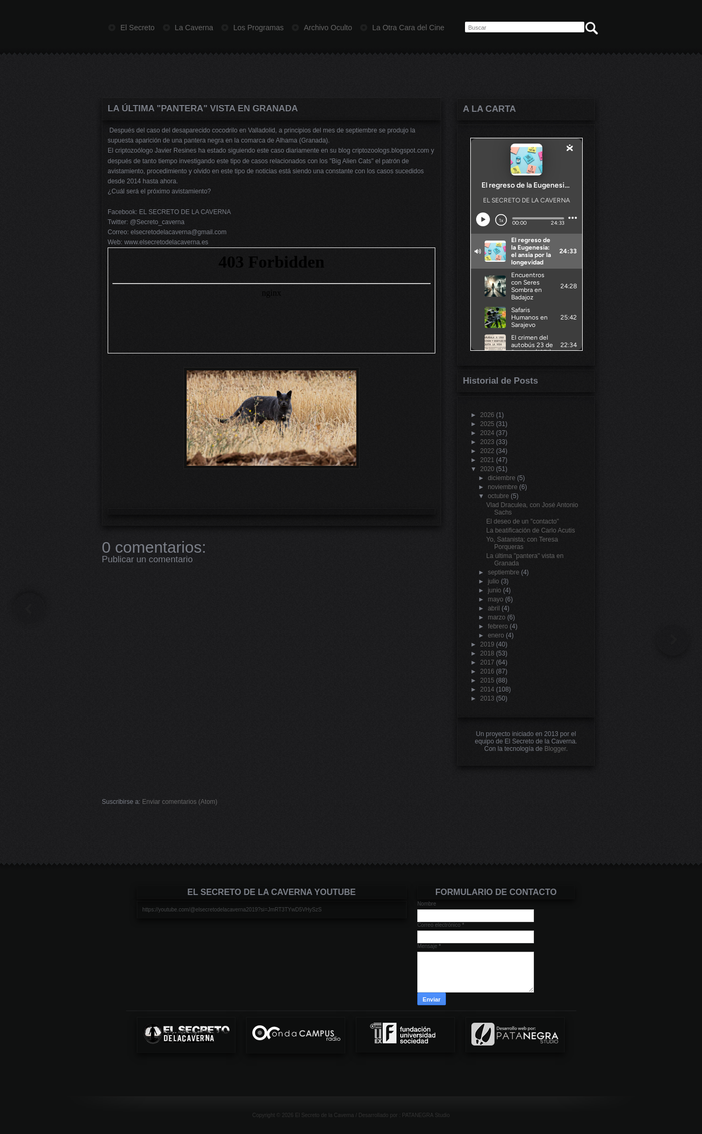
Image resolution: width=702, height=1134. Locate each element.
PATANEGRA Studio (426, 1115)
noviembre (502, 487)
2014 (487, 689)
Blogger (555, 748)
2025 (487, 424)
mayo (495, 599)
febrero (498, 626)
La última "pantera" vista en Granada (203, 108)
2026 (487, 415)
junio (494, 590)
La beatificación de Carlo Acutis (530, 530)
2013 (487, 698)
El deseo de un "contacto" (522, 521)
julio (493, 581)
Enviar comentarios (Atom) (179, 801)
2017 (487, 662)
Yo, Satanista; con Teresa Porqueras (522, 543)
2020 (487, 469)
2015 (487, 680)
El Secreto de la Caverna (324, 1115)
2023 (487, 442)
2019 (487, 644)
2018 (487, 653)
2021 (487, 460)
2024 (487, 433)
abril (494, 608)
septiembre (503, 572)
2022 (487, 451)
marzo (496, 617)
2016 (487, 671)
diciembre (501, 478)
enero (496, 635)
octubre (498, 496)
